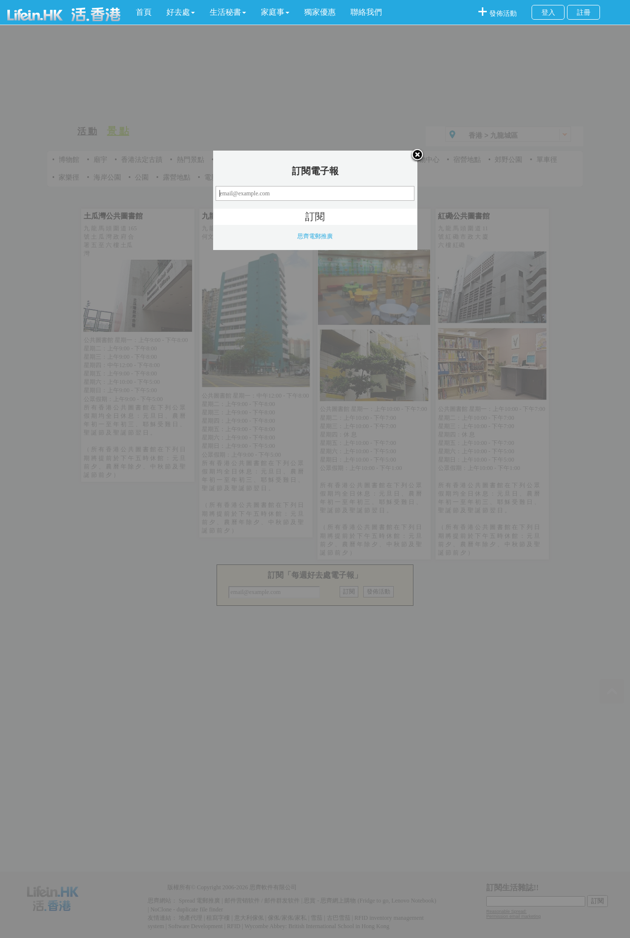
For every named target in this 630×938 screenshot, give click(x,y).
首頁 (144, 12)
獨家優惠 (320, 12)
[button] (180, 12)
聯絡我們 (366, 12)
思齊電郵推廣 (315, 236)
